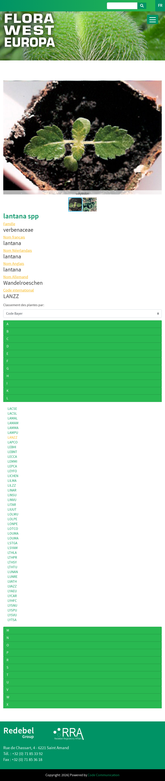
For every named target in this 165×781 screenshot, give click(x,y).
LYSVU (12, 615)
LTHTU (12, 567)
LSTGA (12, 543)
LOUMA (13, 533)
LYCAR (12, 596)
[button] (157, 137)
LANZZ (12, 437)
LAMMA (13, 428)
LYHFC (12, 601)
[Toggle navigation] (152, 19)
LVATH (12, 581)
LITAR (12, 505)
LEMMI (12, 461)
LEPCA (12, 466)
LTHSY (12, 562)
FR (160, 5)
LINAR (12, 490)
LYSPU (12, 610)
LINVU (12, 500)
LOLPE (12, 519)
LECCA (12, 457)
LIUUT (12, 509)
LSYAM (13, 548)
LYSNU (12, 605)
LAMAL (13, 418)
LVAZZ (12, 586)
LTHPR (12, 557)
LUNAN (13, 572)
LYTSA (12, 620)
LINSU (12, 495)
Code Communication (104, 775)
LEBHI (12, 447)
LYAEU (12, 591)
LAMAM (13, 423)
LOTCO (13, 529)
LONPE (13, 524)
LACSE (12, 409)
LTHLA (12, 553)
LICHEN (13, 476)
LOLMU (13, 514)
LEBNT (12, 452)
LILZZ (12, 485)
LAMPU (13, 433)
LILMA (12, 481)
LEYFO (12, 471)
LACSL (12, 413)
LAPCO (13, 442)
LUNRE (12, 577)
